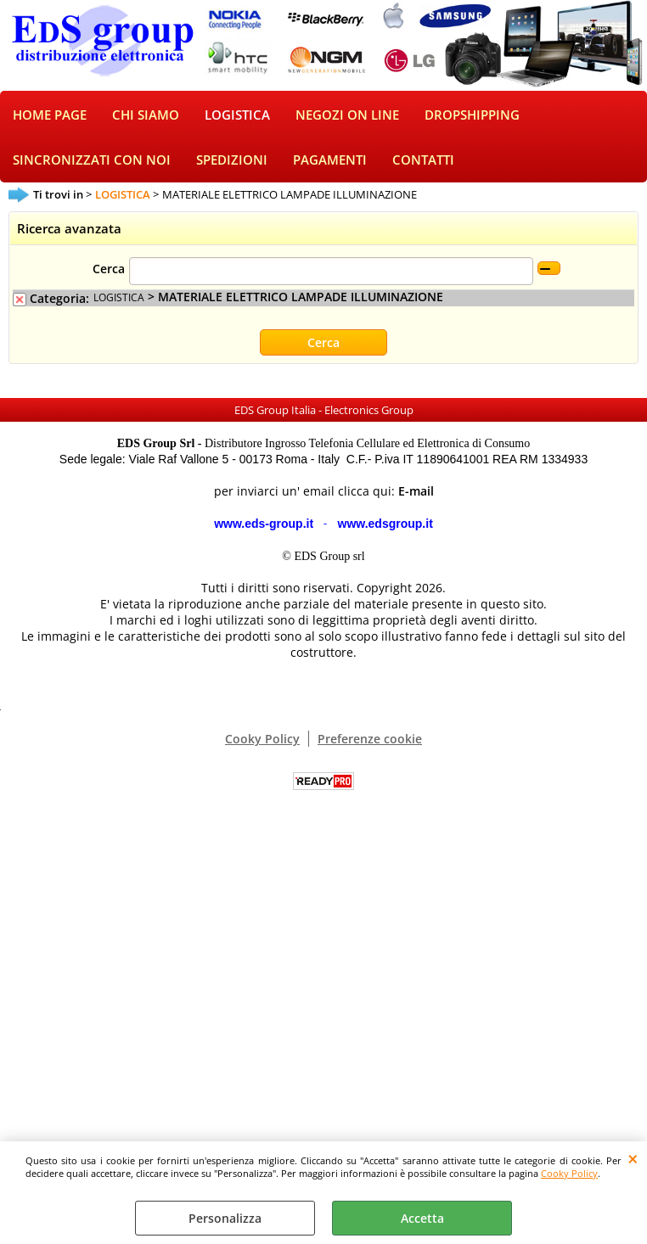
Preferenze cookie (370, 739)
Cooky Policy (569, 1173)
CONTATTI (423, 160)
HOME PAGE (50, 115)
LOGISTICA (237, 115)
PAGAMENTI (330, 160)
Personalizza (225, 1218)
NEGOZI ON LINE (347, 115)
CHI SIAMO (145, 115)
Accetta (422, 1218)
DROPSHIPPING (472, 115)
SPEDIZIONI (231, 160)
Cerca (109, 269)
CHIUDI (633, 1158)
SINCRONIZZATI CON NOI (92, 160)
